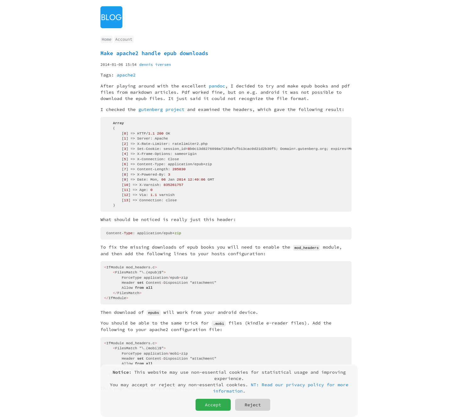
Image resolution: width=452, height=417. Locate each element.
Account (123, 39)
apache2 (126, 75)
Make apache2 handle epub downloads (154, 53)
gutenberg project (161, 109)
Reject (253, 405)
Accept (213, 405)
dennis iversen (155, 64)
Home (106, 39)
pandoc (217, 86)
